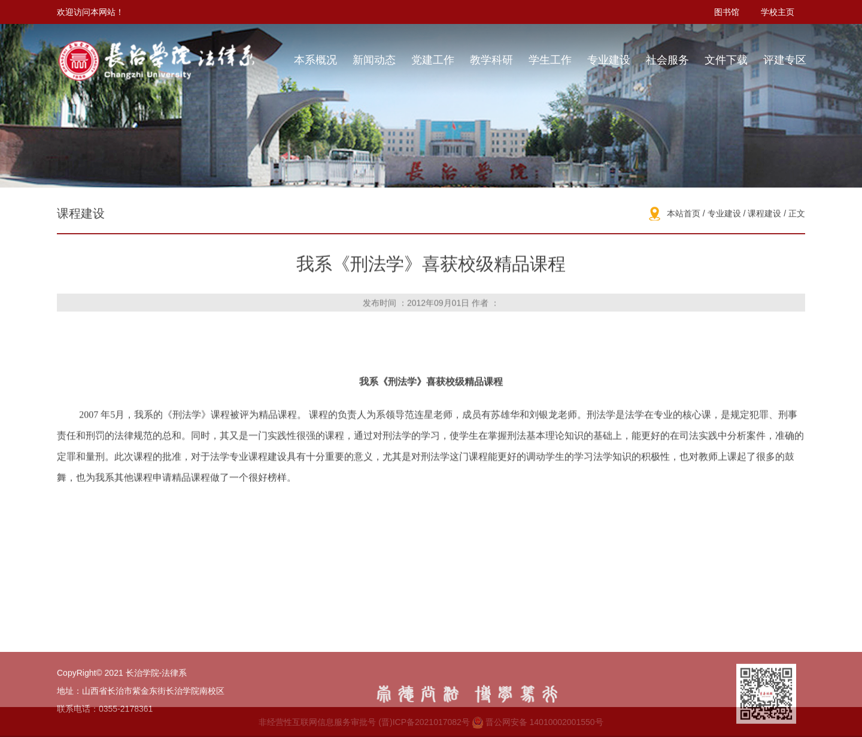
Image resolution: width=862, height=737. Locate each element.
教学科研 (491, 60)
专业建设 (608, 60)
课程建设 (764, 214)
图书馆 (726, 12)
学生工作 (550, 60)
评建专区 (784, 60)
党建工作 (432, 60)
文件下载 (726, 60)
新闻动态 (374, 60)
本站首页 (683, 214)
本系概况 (315, 60)
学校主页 (777, 12)
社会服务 (667, 60)
